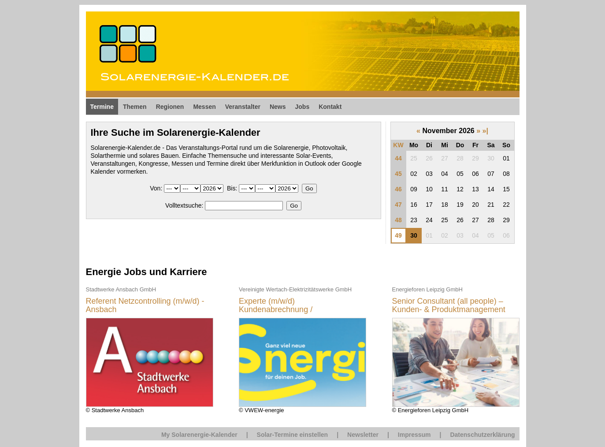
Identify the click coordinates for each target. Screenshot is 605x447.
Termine (102, 106)
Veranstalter (242, 106)
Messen (204, 106)
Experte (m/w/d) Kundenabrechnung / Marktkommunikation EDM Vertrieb (300, 305)
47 (398, 204)
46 (398, 189)
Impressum (414, 434)
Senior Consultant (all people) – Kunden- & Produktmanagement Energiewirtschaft (448, 305)
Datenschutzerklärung (482, 434)
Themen (135, 106)
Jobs (302, 106)
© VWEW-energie (302, 349)
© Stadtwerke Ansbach (149, 349)
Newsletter (363, 434)
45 (398, 173)
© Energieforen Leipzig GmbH (456, 349)
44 (398, 158)
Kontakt (330, 106)
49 (398, 235)
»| (485, 130)
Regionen (170, 106)
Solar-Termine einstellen (292, 434)
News (278, 106)
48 (398, 220)
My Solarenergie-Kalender (199, 434)
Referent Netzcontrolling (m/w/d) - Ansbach (145, 305)
